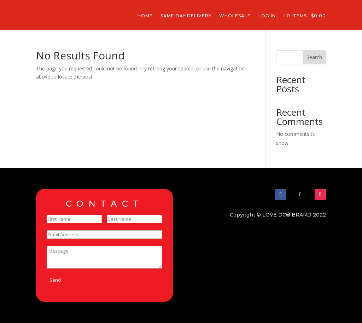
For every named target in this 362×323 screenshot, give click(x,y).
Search (314, 57)
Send (55, 280)
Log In (267, 15)
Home (145, 15)
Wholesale (235, 15)
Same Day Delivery (185, 15)
